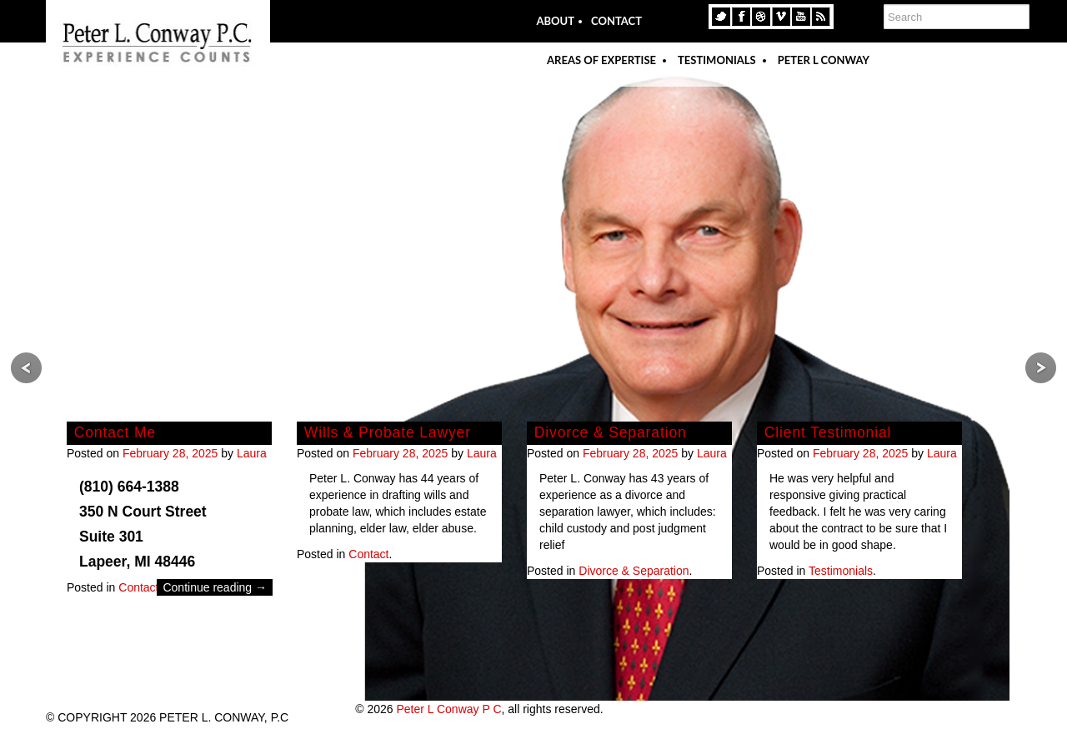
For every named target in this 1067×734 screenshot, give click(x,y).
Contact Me (115, 432)
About (555, 20)
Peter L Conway (823, 60)
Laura (252, 453)
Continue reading (215, 587)
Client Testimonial (828, 432)
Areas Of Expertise (601, 60)
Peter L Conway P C (448, 709)
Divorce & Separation (610, 432)
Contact (616, 20)
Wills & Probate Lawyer (387, 432)
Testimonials (717, 60)
